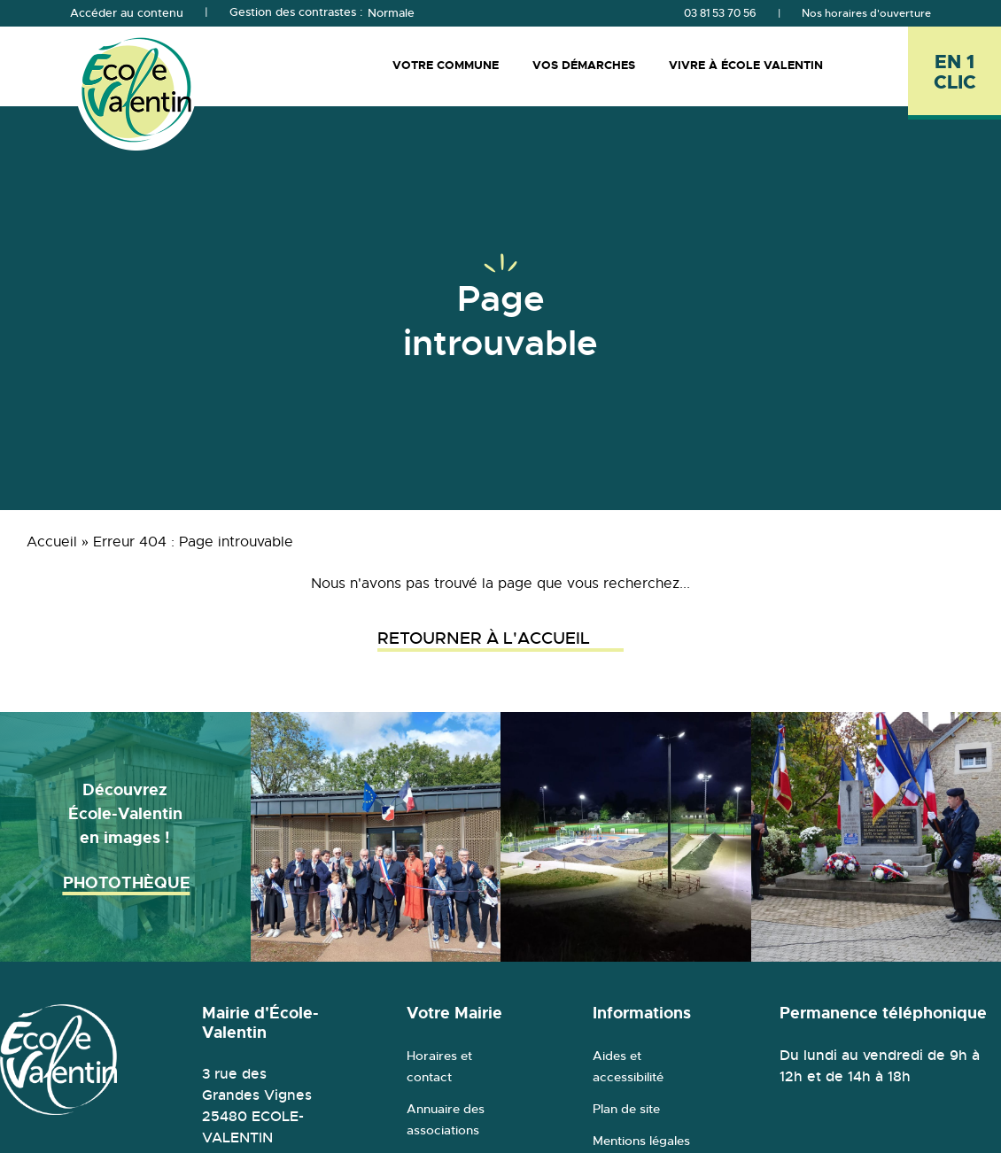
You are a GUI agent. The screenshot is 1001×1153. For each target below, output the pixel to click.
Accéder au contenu (126, 13)
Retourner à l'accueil (500, 638)
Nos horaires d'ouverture (866, 13)
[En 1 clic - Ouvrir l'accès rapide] (954, 73)
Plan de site (626, 1109)
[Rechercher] (877, 66)
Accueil (52, 542)
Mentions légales (641, 1141)
